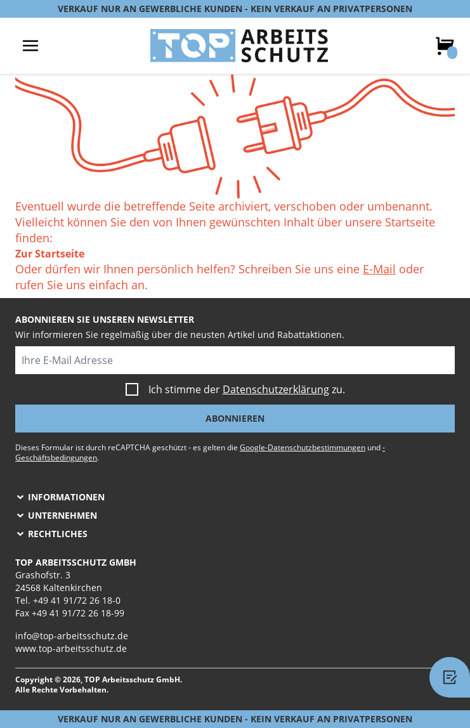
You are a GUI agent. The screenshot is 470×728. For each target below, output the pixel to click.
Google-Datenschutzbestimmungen (302, 447)
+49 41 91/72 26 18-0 (77, 600)
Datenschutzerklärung (276, 389)
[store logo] (239, 45)
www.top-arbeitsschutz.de (71, 648)
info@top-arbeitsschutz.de (71, 636)
